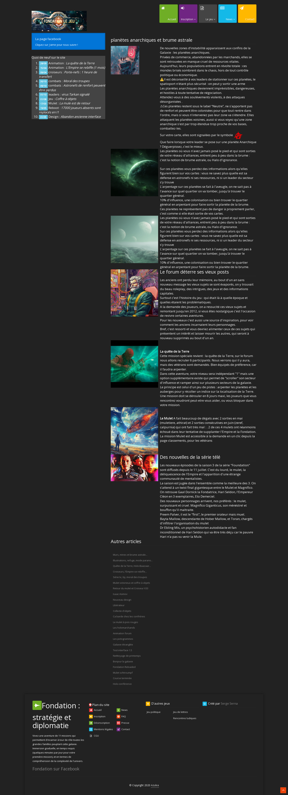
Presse (123, 723)
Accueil (95, 710)
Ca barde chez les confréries (129, 616)
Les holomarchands (124, 627)
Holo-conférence (122, 683)
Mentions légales (101, 729)
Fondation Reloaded (124, 667)
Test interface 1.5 (122, 650)
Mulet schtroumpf (123, 672)
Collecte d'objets (122, 611)
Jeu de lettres (180, 712)
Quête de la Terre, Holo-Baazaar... (132, 566)
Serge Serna (229, 703)
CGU (94, 736)
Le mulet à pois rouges (125, 622)
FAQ (121, 716)
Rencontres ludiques (184, 718)
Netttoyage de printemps (127, 655)
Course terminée (122, 678)
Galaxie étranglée (123, 644)
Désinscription (99, 723)
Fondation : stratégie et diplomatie (56, 715)
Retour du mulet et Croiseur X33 (130, 588)
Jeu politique (154, 712)
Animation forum (122, 633)
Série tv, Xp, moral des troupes (130, 577)
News (122, 710)
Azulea (155, 785)
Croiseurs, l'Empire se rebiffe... (130, 571)
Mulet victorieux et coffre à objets (131, 582)
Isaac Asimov (120, 594)
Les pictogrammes (123, 638)
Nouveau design (122, 599)
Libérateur (119, 605)
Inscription (97, 716)
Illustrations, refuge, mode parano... (133, 560)
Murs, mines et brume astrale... (130, 554)
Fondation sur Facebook (56, 769)
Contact (123, 729)
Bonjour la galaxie (123, 661)
